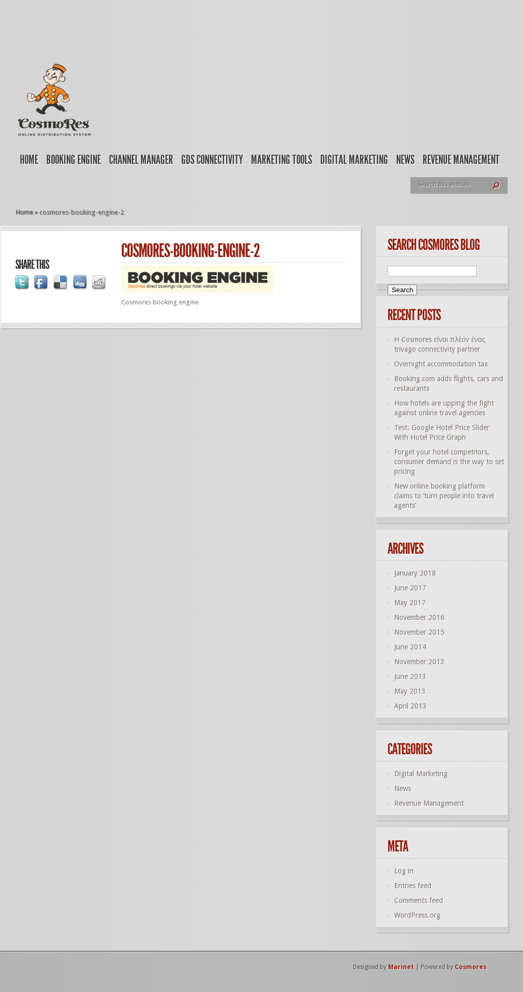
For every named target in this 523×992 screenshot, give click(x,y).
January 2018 (415, 573)
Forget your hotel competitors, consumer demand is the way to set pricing (449, 461)
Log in (404, 871)
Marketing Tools (281, 160)
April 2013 (410, 706)
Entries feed (412, 886)
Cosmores (470, 967)
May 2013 (410, 691)
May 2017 (410, 603)
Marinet (401, 967)
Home (29, 160)
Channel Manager (141, 160)
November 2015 (419, 632)
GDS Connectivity (212, 160)
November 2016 (419, 617)
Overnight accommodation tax (441, 364)
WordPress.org (417, 915)
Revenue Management (461, 160)
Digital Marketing (354, 160)
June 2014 (410, 647)
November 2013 (419, 662)
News (405, 160)
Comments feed (418, 900)
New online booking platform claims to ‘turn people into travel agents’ (444, 495)
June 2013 (410, 676)
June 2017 (410, 588)
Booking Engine (73, 160)
